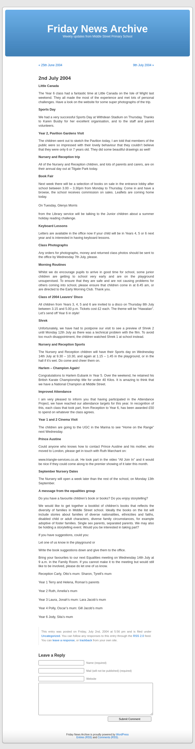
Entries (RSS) (84, 737)
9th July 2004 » (143, 65)
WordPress (122, 734)
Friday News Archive (97, 28)
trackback (86, 640)
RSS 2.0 (138, 635)
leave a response (64, 640)
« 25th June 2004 (50, 65)
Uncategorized (50, 635)
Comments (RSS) (108, 737)
